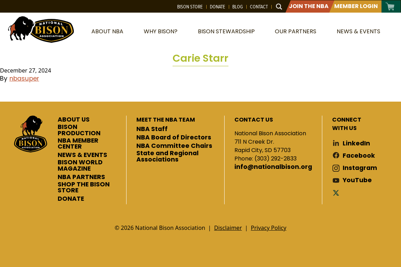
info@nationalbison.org (273, 167)
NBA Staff (152, 129)
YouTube (357, 180)
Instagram (360, 168)
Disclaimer (228, 228)
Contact (259, 6)
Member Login (356, 6)
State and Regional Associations (167, 156)
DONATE (71, 199)
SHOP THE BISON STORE (84, 188)
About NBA (107, 31)
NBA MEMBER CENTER (78, 144)
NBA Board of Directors (173, 138)
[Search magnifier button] (279, 7)
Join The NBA (309, 6)
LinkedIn (356, 143)
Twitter (337, 193)
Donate (217, 6)
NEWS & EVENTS (82, 155)
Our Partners (295, 31)
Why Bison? (160, 31)
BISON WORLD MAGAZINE (80, 165)
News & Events (358, 31)
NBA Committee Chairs (174, 146)
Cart (390, 6)
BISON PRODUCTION (79, 130)
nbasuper (24, 78)
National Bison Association (40, 29)
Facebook (359, 156)
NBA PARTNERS (81, 177)
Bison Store (190, 6)
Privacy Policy (268, 228)
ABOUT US (74, 120)
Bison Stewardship (226, 31)
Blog (237, 6)
